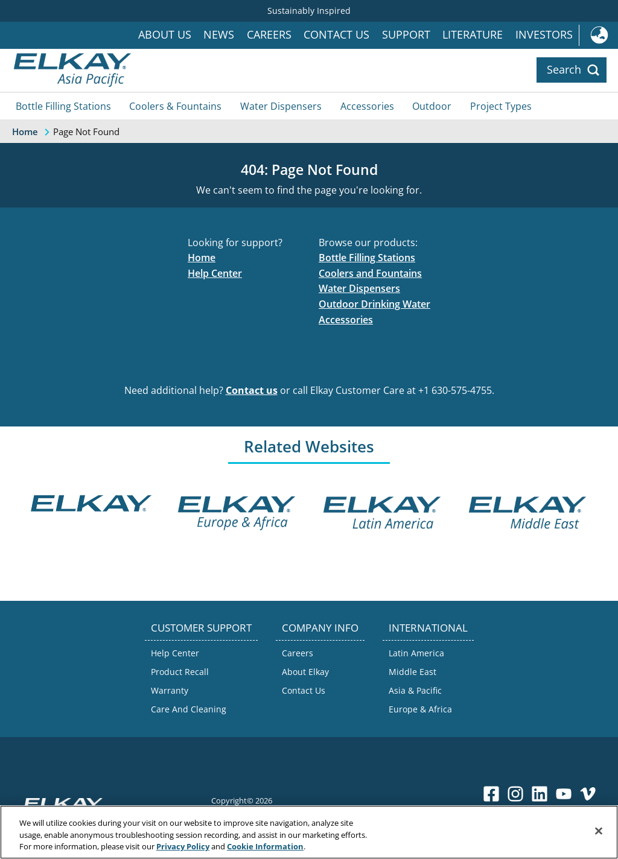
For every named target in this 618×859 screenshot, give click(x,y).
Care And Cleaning (188, 709)
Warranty (169, 690)
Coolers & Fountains (175, 106)
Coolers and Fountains (370, 273)
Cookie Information (265, 846)
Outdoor (431, 106)
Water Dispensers (281, 106)
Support (406, 34)
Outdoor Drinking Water (374, 304)
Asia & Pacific (415, 690)
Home (201, 257)
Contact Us (336, 34)
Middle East (412, 671)
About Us (164, 34)
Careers (269, 34)
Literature (472, 34)
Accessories (367, 106)
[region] (309, 832)
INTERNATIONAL (428, 628)
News (218, 34)
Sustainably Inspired (309, 10)
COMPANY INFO (320, 628)
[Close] (598, 830)
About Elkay (305, 671)
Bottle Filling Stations (63, 106)
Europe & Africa (420, 709)
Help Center (215, 273)
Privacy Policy (182, 846)
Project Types (501, 106)
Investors (544, 34)
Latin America (416, 653)
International (598, 35)
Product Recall (180, 671)
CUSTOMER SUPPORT (201, 628)
